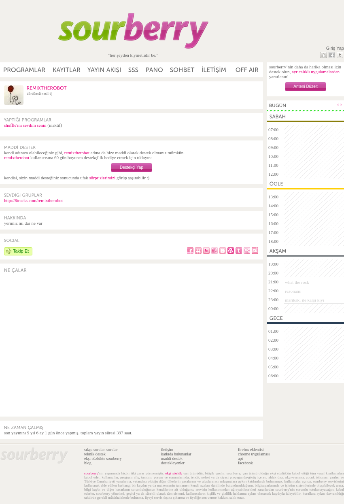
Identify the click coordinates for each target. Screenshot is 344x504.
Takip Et (21, 251)
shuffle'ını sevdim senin (25, 125)
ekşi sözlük (174, 473)
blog (87, 463)
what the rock (297, 282)
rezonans (293, 291)
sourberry (91, 473)
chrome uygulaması (254, 454)
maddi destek (172, 458)
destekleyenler (173, 463)
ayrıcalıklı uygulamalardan (316, 71)
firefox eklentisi (251, 449)
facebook (245, 463)
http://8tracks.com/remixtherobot (33, 200)
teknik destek (95, 454)
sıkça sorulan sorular (101, 449)
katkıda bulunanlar (176, 454)
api (240, 458)
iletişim (167, 449)
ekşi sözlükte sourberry (103, 458)
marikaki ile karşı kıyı (304, 300)
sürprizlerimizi (102, 177)
